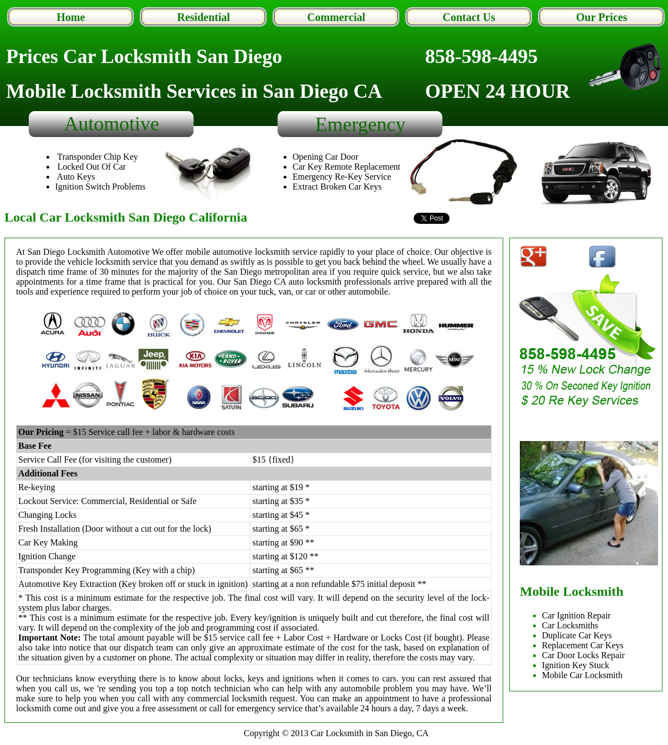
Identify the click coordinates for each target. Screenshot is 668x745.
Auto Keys (76, 176)
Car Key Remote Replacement (346, 166)
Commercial (336, 17)
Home (70, 17)
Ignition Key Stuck (575, 665)
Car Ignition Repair (576, 615)
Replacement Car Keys (583, 645)
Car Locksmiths (570, 625)
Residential (203, 17)
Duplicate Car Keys (577, 635)
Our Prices (601, 17)
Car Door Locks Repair (583, 655)
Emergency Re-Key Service (342, 176)
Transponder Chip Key (97, 156)
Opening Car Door (325, 156)
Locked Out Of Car (92, 166)
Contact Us (469, 17)
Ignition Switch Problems (100, 186)
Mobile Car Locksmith (582, 675)
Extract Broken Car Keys (337, 186)
